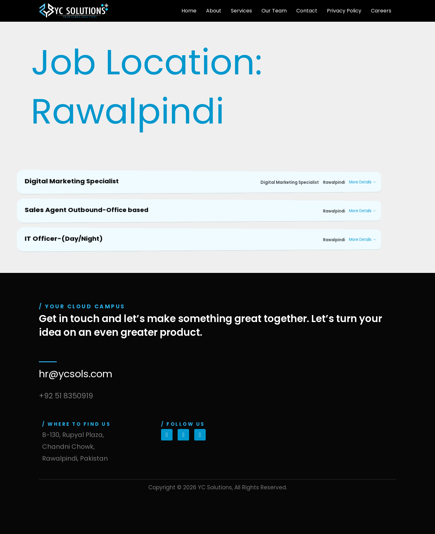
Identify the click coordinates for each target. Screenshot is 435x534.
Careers (381, 10)
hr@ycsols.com (75, 374)
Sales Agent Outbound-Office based (86, 209)
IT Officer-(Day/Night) (64, 238)
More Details (362, 182)
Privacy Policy (344, 10)
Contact (306, 10)
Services (241, 10)
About (213, 10)
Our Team (274, 10)
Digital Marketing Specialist (72, 181)
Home (188, 10)
